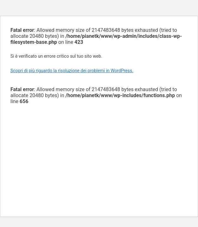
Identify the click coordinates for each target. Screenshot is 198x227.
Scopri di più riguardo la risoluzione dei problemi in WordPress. (71, 70)
